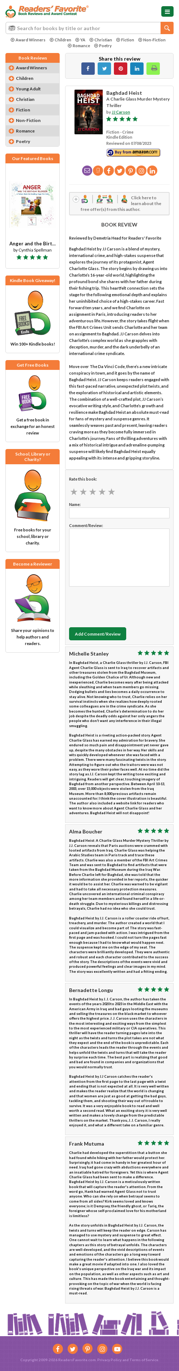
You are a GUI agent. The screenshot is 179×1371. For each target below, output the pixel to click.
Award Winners (28, 39)
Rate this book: (83, 479)
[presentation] (124, 605)
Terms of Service (143, 1360)
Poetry (103, 45)
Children (60, 39)
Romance (79, 45)
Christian (100, 39)
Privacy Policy (109, 1360)
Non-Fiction (152, 39)
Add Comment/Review (97, 634)
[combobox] (89, 28)
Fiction (125, 39)
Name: (75, 504)
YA (80, 39)
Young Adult (28, 88)
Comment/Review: (86, 525)
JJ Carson (121, 112)
